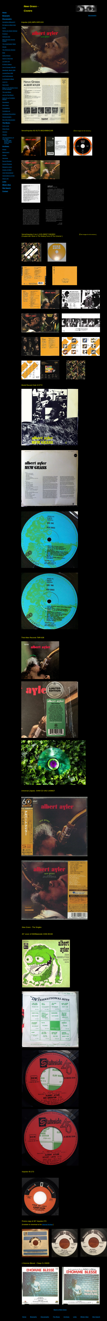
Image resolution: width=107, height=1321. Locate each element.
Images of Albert (6, 170)
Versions (4, 132)
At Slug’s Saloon (7, 64)
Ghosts (4, 47)
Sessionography (6, 117)
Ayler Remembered (7, 173)
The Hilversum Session (8, 50)
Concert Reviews (7, 164)
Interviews (5, 158)
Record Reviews (7, 161)
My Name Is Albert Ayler (9, 25)
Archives (66, 1317)
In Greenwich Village (8, 79)
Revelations (5, 102)
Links (4, 181)
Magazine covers (7, 167)
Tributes (4, 134)
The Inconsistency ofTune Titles (8, 138)
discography (92, 15)
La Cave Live (6, 61)
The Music (56, 1317)
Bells (3, 52)
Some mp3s (5, 126)
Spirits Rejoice (6, 55)
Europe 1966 (7, 140)
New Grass (5, 85)
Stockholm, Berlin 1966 (8, 70)
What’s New (6, 185)
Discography (45, 1317)
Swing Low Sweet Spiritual (9, 31)
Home (24, 1317)
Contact (5, 191)
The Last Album (6, 92)
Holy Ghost (5, 105)
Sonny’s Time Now (7, 58)
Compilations (6, 108)
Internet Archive (47, 1224)
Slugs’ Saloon (8, 142)
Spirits (4, 28)
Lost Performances (7, 76)
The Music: (6, 123)
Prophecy (5, 34)
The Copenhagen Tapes (9, 44)
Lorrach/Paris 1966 (7, 73)
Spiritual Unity (6, 36)
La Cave (6, 143)
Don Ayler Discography (8, 120)
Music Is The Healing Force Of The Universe (10, 88)
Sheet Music (5, 129)
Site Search (6, 188)
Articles (4, 155)
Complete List (6, 111)
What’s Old (5, 178)
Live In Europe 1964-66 (9, 67)
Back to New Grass (60, 1310)
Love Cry (4, 82)
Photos (4, 149)
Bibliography (5, 152)
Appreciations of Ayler (8, 175)
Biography (33, 1317)
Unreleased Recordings (9, 114)
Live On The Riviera (8, 95)
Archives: (5, 146)
